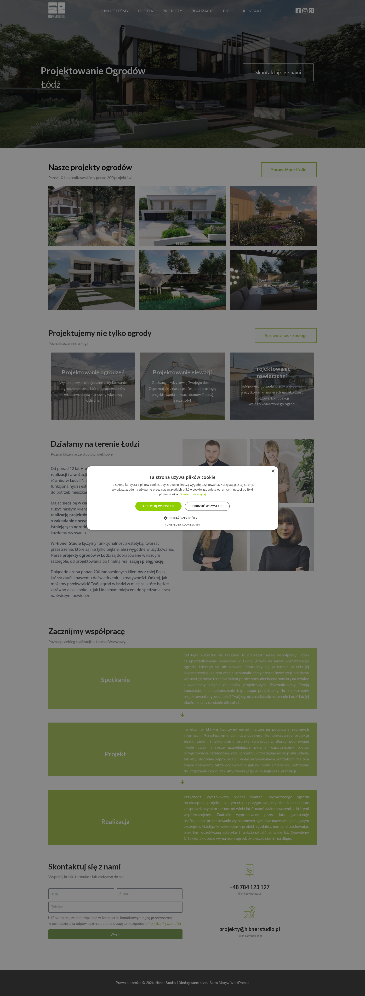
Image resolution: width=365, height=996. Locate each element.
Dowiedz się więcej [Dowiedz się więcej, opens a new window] (193, 494)
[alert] (182, 498)
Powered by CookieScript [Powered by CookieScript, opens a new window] (182, 525)
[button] (182, 518)
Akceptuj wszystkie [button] (158, 506)
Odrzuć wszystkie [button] (207, 506)
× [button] (273, 471)
